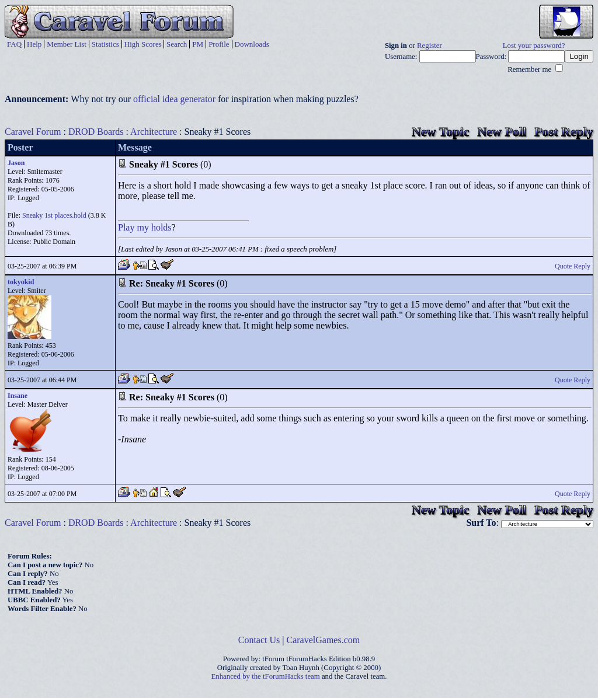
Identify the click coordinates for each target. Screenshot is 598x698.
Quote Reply (572, 266)
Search (176, 44)
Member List (66, 44)
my (142, 227)
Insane (17, 396)
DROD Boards (96, 132)
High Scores (143, 44)
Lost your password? (534, 45)
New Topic (440, 131)
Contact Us (259, 640)
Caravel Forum (33, 132)
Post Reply (563, 131)
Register (429, 45)
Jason (16, 163)
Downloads (252, 44)
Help (34, 44)
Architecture (153, 132)
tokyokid (21, 282)
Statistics (105, 44)
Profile (218, 44)
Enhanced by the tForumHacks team (265, 676)
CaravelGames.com (323, 640)
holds (161, 227)
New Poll (501, 131)
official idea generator (174, 99)
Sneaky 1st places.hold (54, 215)
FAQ (14, 44)
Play (126, 227)
